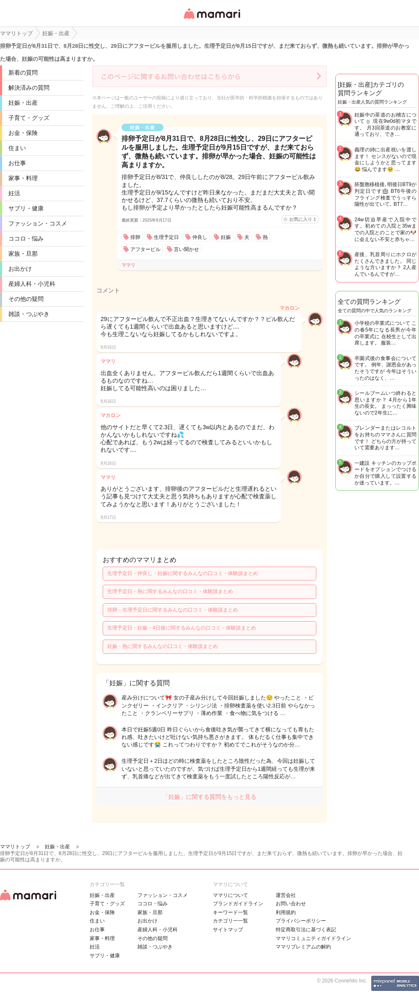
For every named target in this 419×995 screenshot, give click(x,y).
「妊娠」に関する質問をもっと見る (209, 796)
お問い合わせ (291, 904)
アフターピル (145, 249)
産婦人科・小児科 (31, 283)
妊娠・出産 (23, 102)
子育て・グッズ (28, 117)
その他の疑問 (26, 298)
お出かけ (20, 268)
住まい (17, 148)
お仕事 (17, 163)
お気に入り (302, 219)
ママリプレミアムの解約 (303, 947)
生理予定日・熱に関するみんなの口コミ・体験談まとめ (170, 591)
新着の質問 (23, 72)
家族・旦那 (23, 253)
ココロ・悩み (26, 238)
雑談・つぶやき (28, 314)
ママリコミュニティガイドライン (313, 938)
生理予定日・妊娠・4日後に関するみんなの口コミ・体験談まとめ (181, 628)
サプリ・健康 (26, 208)
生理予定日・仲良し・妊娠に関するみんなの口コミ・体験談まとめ (182, 573)
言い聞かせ (186, 249)
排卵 (135, 237)
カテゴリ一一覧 (230, 921)
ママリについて (230, 895)
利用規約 (286, 912)
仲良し (199, 237)
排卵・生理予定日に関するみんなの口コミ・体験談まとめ (172, 610)
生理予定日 (166, 237)
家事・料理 (23, 178)
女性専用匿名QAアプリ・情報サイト (211, 19)
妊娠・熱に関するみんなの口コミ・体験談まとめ (162, 646)
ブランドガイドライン (238, 904)
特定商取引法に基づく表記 (306, 930)
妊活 (14, 193)
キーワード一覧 (230, 912)
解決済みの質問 (28, 87)
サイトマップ (228, 930)
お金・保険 (23, 133)
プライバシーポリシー (301, 921)
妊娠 (226, 237)
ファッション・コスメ (37, 223)
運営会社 (286, 895)
